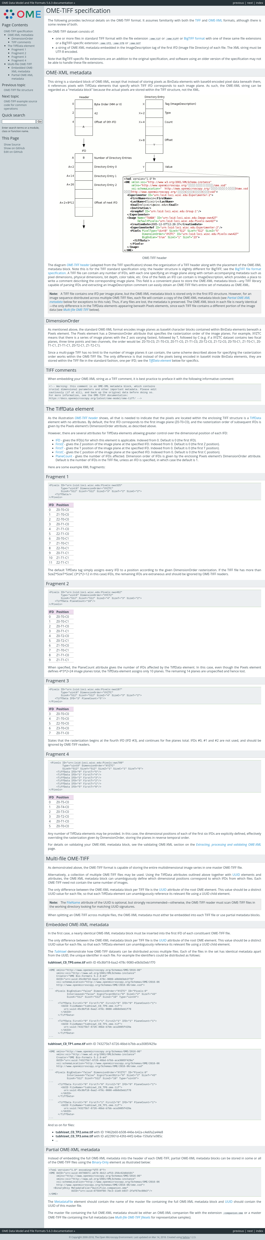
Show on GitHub (14, 148)
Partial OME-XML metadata (22, 76)
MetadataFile (63, 1201)
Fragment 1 (19, 49)
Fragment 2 (19, 53)
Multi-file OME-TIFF (20, 64)
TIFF (198, 20)
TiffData (255, 417)
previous (238, 3)
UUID (236, 874)
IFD (58, 440)
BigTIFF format (194, 38)
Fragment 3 (19, 57)
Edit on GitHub (13, 152)
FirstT (59, 448)
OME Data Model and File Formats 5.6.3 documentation (37, 3)
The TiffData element (21, 46)
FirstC (60, 452)
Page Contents (15, 24)
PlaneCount (64, 456)
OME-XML (215, 20)
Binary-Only (100, 1162)
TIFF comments (21, 42)
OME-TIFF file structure (18, 90)
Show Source (12, 144)
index (259, 3)
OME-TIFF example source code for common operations (20, 104)
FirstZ (59, 444)
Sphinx (186, 1236)
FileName (73, 902)
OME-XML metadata (20, 35)
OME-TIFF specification (18, 31)
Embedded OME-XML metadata (22, 69)
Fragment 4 (19, 60)
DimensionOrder (22, 38)
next (250, 3)
